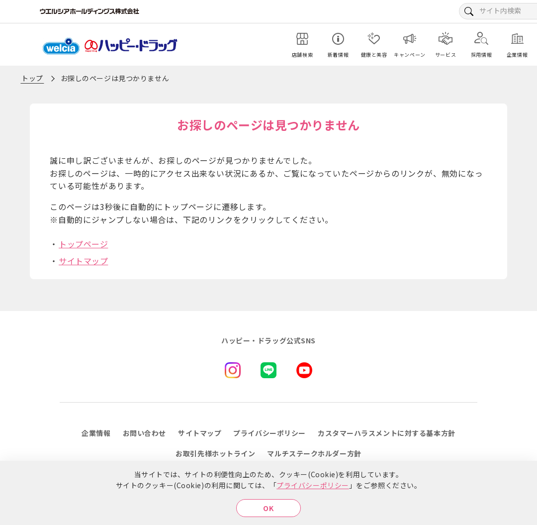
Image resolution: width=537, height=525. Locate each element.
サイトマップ (83, 261)
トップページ (83, 244)
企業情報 (96, 433)
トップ (32, 78)
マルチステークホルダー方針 (314, 453)
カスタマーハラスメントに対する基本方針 (386, 433)
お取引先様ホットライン (215, 453)
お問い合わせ (144, 433)
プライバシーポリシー (312, 485)
